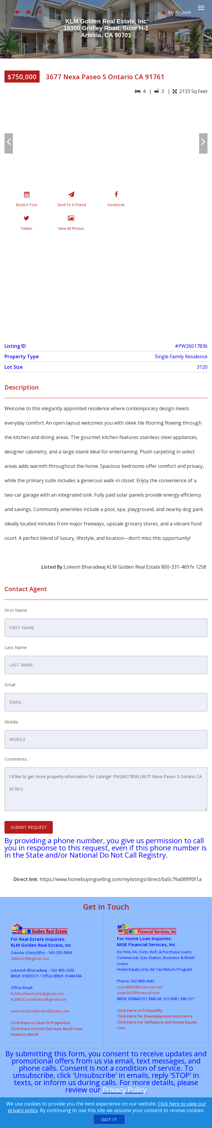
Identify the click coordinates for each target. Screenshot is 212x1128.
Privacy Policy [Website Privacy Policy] (125, 1089)
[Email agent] (29, 12)
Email (9, 684)
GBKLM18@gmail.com (30, 958)
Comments (15, 759)
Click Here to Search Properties (40, 1022)
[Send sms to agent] (18, 12)
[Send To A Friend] (71, 200)
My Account (176, 12)
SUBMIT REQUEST (28, 827)
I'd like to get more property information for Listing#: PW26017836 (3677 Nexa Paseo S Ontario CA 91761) (106, 789)
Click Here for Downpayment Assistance (155, 1016)
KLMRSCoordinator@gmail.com (39, 999)
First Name (15, 610)
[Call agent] (6, 12)
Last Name (15, 647)
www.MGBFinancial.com (138, 992)
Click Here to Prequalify (139, 1010)
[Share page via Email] (40, 12)
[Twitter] (26, 224)
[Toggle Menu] (201, 8)
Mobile (11, 722)
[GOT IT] (109, 1119)
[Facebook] (116, 200)
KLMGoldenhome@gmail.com (37, 993)
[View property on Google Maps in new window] (104, 285)
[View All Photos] (71, 224)
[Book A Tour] (26, 200)
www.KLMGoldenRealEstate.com (40, 1011)
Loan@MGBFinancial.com (140, 987)
